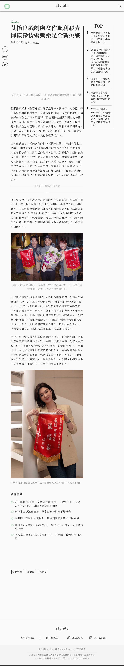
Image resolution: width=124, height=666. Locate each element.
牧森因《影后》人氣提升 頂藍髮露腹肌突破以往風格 (47, 518)
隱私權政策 (52, 637)
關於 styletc (27, 637)
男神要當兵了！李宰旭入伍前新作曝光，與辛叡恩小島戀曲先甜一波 (100, 37)
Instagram (97, 637)
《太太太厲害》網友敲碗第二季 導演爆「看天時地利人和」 (48, 536)
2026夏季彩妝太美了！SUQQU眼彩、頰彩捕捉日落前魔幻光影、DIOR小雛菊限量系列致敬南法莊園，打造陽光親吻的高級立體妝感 (101, 60)
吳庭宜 (36, 42)
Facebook (75, 637)
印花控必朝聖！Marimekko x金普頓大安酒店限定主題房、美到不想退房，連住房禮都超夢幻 (101, 116)
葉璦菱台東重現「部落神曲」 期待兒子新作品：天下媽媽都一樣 (49, 526)
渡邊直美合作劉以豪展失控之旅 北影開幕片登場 (100, 82)
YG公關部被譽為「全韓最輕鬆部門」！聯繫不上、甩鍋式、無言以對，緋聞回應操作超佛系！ (47, 503)
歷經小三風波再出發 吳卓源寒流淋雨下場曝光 (43, 511)
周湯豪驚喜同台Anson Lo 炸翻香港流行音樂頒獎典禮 (100, 97)
